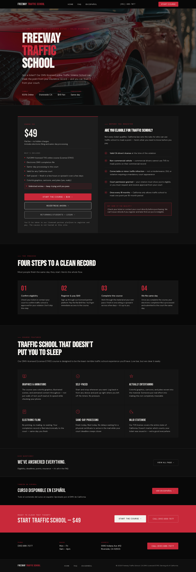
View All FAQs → (165, 462)
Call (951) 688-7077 (163, 519)
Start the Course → (130, 518)
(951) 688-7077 (25, 547)
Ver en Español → (165, 491)
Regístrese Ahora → (58, 207)
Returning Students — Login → (57, 216)
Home (70, 4)
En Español (91, 4)
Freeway (31, 4)
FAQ (79, 4)
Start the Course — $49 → (58, 198)
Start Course (168, 4)
